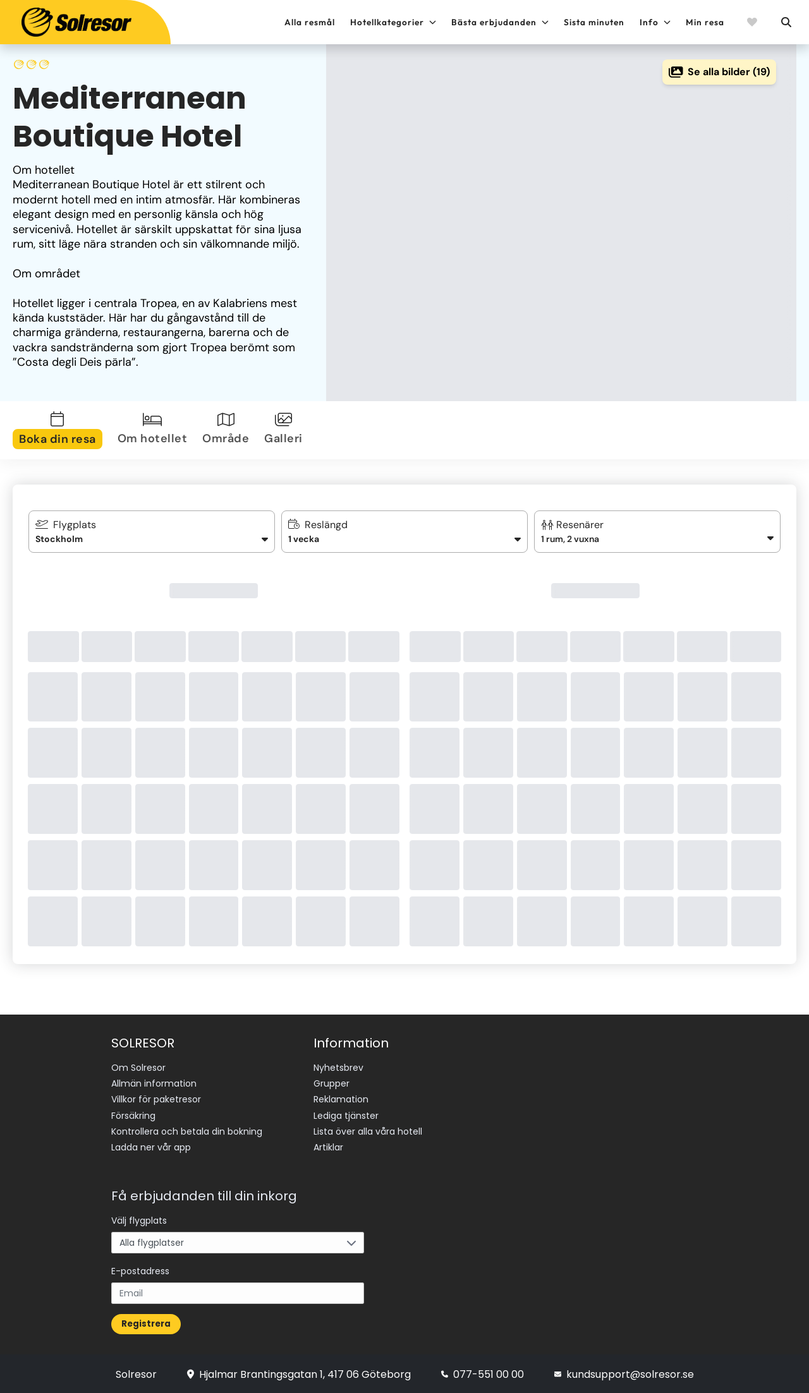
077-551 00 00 (482, 1372)
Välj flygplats (139, 1218)
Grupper (331, 1083)
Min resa (705, 22)
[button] (657, 531)
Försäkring (133, 1115)
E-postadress (140, 1269)
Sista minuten (594, 22)
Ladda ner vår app (151, 1146)
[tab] (60, 430)
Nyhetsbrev (338, 1067)
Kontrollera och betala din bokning (186, 1131)
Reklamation (340, 1099)
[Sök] (785, 22)
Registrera (146, 1322)
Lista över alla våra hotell (367, 1131)
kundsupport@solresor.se (624, 1372)
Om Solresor (138, 1067)
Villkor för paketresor (156, 1099)
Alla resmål (309, 22)
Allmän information (154, 1083)
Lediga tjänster (346, 1115)
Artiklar (328, 1146)
